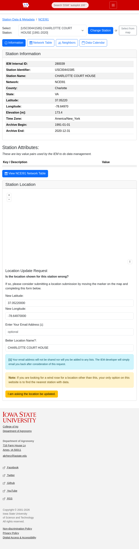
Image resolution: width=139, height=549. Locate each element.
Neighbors (67, 42)
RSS (7, 498)
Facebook (11, 467)
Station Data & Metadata (18, 19)
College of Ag (10, 426)
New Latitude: (14, 295)
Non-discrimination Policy (17, 528)
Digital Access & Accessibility (19, 537)
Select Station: (7, 30)
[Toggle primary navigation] (113, 5)
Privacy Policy (11, 533)
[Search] (70, 5)
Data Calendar (93, 42)
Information (14, 42)
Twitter (9, 475)
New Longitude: (15, 308)
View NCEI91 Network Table (25, 174)
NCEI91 (43, 19)
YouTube (10, 491)
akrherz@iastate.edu (15, 455)
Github (9, 483)
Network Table (41, 42)
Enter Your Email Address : (24, 324)
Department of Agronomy (17, 431)
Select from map (127, 30)
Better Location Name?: (21, 340)
